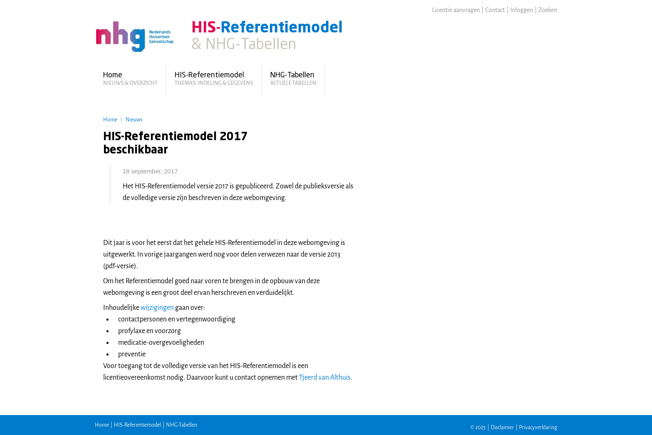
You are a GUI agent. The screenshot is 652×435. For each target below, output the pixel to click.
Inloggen (521, 10)
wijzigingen (158, 307)
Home (110, 120)
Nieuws (134, 120)
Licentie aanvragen (456, 10)
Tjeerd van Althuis (325, 377)
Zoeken (547, 10)
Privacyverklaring (538, 427)
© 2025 (478, 427)
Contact (495, 10)
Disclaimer (502, 427)
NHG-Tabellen (181, 425)
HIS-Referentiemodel (137, 425)
